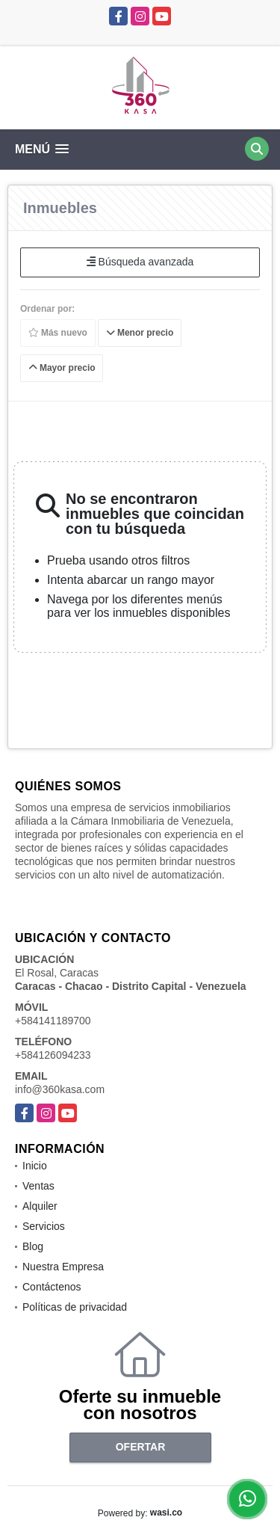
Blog (32, 1246)
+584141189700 (53, 1021)
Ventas (38, 1186)
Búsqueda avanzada (140, 262)
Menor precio (140, 332)
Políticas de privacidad (74, 1307)
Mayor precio (62, 368)
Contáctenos (51, 1287)
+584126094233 (53, 1055)
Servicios (43, 1226)
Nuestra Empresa (63, 1267)
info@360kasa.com (60, 1089)
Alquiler (39, 1206)
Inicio (34, 1166)
